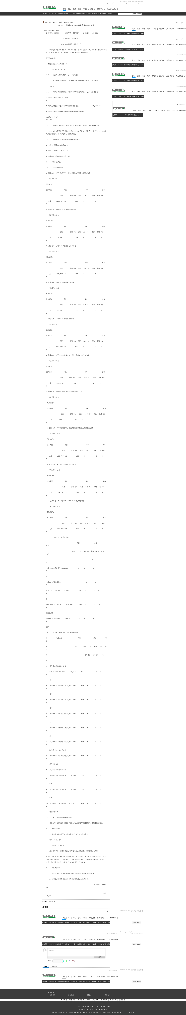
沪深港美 (59, 22)
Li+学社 (73, 13)
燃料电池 (107, 995)
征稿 (88, 1000)
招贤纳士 (104, 1000)
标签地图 (122, 1000)
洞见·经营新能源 (80, 13)
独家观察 (52, 995)
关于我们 (64, 1000)
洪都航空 (72, 22)
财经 (54, 22)
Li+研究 (88, 13)
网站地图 (113, 1000)
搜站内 (139, 14)
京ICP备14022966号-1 (97, 1012)
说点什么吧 (76, 952)
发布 (99, 957)
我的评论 (54, 966)
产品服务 (95, 1000)
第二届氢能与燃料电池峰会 (62, 13)
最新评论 (46, 966)
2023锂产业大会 (102, 13)
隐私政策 (81, 1000)
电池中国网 (48, 22)
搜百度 (134, 14)
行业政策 (71, 995)
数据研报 (94, 13)
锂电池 (66, 22)
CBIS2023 (51, 13)
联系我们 (72, 1000)
